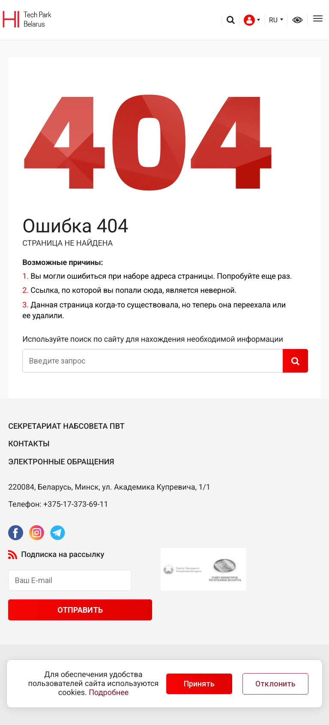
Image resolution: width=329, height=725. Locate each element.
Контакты (29, 443)
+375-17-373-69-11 (75, 504)
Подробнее (109, 692)
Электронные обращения (61, 461)
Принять (199, 684)
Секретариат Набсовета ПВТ (66, 426)
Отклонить (275, 684)
